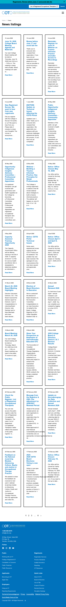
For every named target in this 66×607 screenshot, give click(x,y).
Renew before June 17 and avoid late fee (32, 43)
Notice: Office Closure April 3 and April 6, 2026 (54, 240)
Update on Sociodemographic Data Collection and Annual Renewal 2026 (54, 400)
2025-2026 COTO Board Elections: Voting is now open (32, 460)
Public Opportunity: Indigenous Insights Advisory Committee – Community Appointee (53, 112)
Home (4, 20)
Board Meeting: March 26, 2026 (11, 334)
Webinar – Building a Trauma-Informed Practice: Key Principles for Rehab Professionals (32, 174)
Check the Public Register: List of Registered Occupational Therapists (10, 400)
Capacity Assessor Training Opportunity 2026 (10, 241)
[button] (64, 1)
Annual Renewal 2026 (53, 287)
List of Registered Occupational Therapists (43, 6)
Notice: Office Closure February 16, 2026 (53, 458)
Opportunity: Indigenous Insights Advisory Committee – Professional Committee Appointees (10, 174)
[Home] (16, 12)
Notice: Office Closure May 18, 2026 (53, 169)
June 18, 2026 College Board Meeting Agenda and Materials (11, 45)
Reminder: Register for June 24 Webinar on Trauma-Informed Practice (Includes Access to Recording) (53, 50)
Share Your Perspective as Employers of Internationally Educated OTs (32, 337)
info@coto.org (6, 533)
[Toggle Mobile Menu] (62, 12)
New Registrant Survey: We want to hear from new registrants (11, 109)
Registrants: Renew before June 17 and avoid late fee (32, 2)
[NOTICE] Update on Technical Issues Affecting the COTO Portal (31, 110)
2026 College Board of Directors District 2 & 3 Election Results (53, 338)
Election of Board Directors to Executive (32, 288)
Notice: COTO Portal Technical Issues (32, 240)
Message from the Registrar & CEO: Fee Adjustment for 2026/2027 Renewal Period (32, 400)
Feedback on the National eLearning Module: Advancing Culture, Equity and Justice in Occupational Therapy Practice (11, 464)
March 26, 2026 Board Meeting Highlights (11, 288)
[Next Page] (40, 515)
